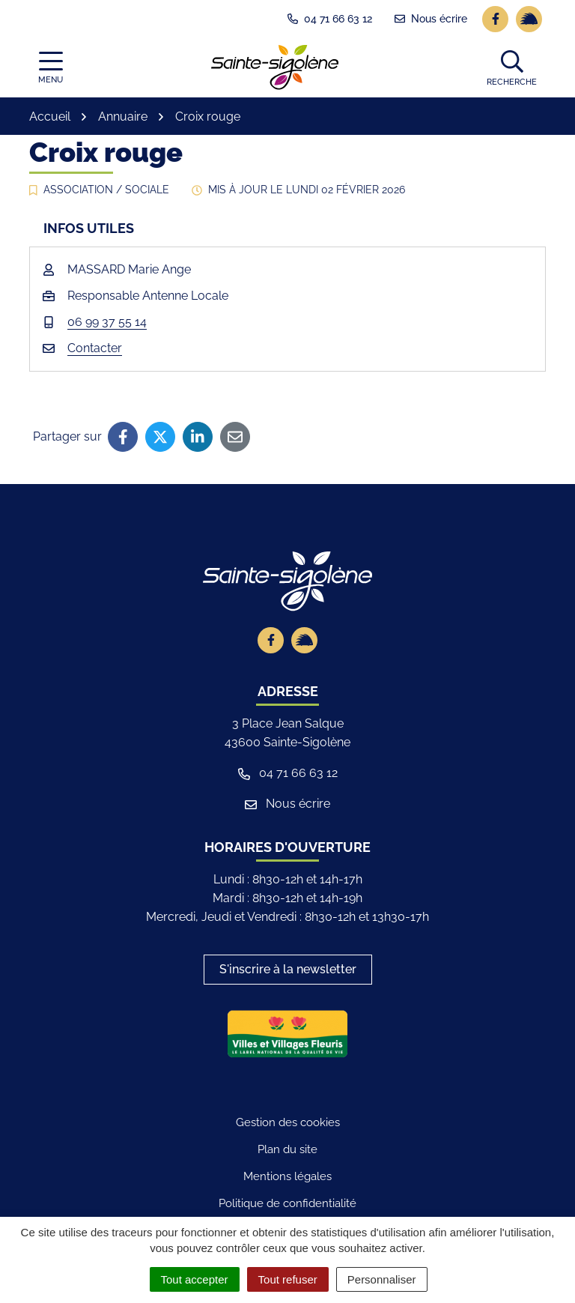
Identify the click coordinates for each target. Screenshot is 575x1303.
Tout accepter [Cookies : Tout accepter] (194, 1279)
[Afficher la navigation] (50, 68)
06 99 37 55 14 (107, 322)
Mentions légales (287, 1176)
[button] (512, 67)
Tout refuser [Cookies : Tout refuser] (287, 1279)
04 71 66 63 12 (288, 773)
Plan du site (287, 1149)
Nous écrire (287, 803)
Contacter (94, 348)
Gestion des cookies (288, 1122)
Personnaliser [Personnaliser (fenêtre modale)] (381, 1279)
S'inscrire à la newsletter (287, 969)
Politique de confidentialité (287, 1203)
